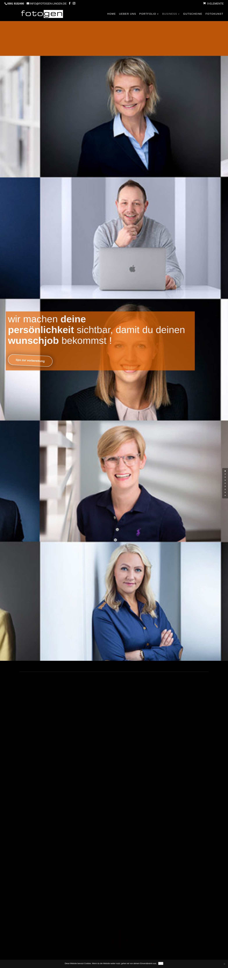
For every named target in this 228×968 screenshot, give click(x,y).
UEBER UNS (127, 14)
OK (160, 963)
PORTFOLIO (147, 14)
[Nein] (224, 963)
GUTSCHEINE (192, 14)
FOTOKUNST (214, 14)
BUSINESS (169, 14)
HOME (111, 14)
